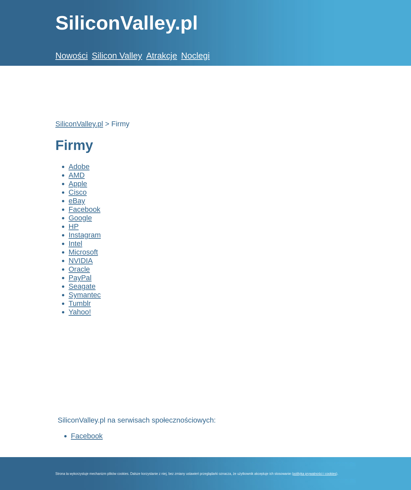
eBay (77, 201)
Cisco (78, 192)
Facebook (85, 209)
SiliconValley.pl (79, 124)
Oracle (79, 269)
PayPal (80, 278)
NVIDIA (81, 261)
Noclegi (195, 56)
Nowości (71, 56)
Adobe (79, 166)
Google (80, 218)
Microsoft (83, 252)
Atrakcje (161, 56)
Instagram (85, 235)
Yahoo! (80, 312)
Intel (75, 243)
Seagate (82, 286)
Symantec (85, 295)
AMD (77, 175)
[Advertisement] (175, 89)
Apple (78, 184)
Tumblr (80, 303)
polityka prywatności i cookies (314, 474)
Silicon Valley (117, 56)
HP (74, 226)
